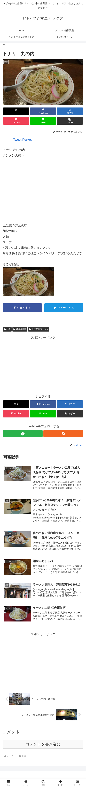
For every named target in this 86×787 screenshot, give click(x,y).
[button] (70, 121)
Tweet (17, 139)
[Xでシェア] (16, 111)
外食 (7, 329)
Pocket (27, 139)
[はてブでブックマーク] (70, 111)
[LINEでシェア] (43, 121)
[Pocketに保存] (16, 121)
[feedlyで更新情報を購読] (23, 433)
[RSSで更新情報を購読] (63, 433)
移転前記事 (19, 329)
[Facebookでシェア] (43, 111)
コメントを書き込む (43, 744)
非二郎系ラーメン (38, 329)
